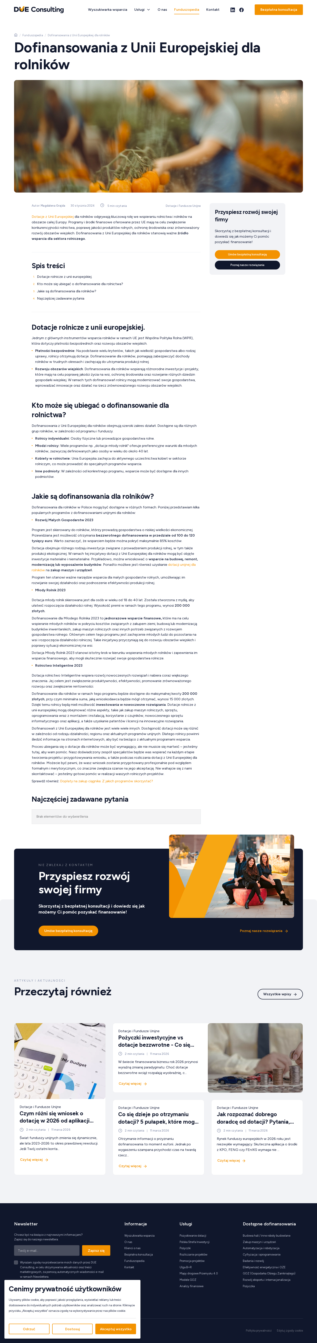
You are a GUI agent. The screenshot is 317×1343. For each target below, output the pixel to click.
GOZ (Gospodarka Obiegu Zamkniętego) (269, 1273)
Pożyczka (249, 1286)
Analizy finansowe (191, 1286)
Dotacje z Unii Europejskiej (53, 217)
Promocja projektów (192, 1261)
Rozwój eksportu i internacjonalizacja (266, 1279)
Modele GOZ (188, 1279)
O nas (162, 9)
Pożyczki (185, 1248)
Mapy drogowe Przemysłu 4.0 (199, 1273)
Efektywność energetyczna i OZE (264, 1267)
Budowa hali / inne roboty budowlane (266, 1235)
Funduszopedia (186, 9)
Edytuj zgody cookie (290, 1330)
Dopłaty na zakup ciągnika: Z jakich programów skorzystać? (106, 781)
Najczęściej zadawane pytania (60, 298)
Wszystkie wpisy (277, 994)
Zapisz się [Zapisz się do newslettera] (96, 1250)
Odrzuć (29, 1329)
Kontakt (212, 9)
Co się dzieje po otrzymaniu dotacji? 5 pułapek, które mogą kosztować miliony (157, 1121)
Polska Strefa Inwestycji (195, 1242)
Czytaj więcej (31, 1159)
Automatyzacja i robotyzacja (261, 1248)
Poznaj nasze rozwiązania (247, 264)
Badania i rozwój (253, 1261)
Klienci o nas (132, 1248)
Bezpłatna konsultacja (278, 9)
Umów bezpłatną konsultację (247, 254)
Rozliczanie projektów (193, 1254)
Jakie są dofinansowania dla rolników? (66, 291)
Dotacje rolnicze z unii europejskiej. (64, 277)
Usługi (139, 9)
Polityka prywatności (259, 1330)
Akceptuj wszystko (116, 1329)
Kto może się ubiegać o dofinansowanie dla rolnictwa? (80, 284)
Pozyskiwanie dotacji (193, 1235)
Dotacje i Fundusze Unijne (183, 205)
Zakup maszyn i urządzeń (259, 1242)
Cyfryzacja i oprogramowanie (261, 1254)
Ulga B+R (186, 1267)
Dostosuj (72, 1329)
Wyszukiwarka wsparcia (107, 9)
